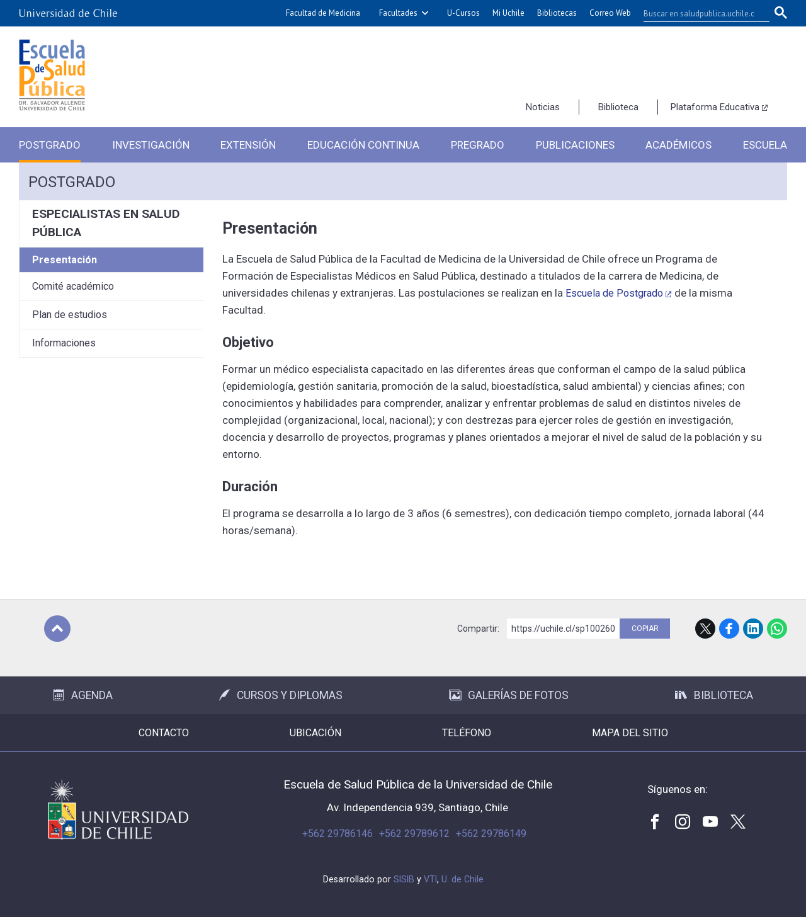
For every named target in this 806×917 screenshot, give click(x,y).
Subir (57, 628)
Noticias (543, 107)
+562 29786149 (491, 834)
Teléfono (466, 733)
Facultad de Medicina (323, 13)
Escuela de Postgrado (614, 293)
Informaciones (64, 343)
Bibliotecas (557, 13)
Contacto (164, 733)
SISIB (404, 879)
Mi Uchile (508, 13)
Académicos (678, 145)
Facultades (398, 13)
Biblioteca (618, 107)
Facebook (729, 628)
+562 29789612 (414, 834)
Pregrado (477, 145)
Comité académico (73, 286)
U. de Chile (462, 879)
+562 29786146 (337, 834)
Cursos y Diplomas (281, 695)
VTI (430, 879)
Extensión (248, 145)
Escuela (765, 145)
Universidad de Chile (118, 810)
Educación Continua (363, 145)
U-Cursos (463, 13)
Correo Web (610, 13)
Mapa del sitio (630, 733)
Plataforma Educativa (715, 107)
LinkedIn (753, 628)
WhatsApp (777, 628)
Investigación (151, 145)
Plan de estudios (69, 315)
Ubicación (315, 733)
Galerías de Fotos (509, 695)
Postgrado (50, 145)
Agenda (83, 695)
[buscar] (699, 13)
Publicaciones (575, 145)
